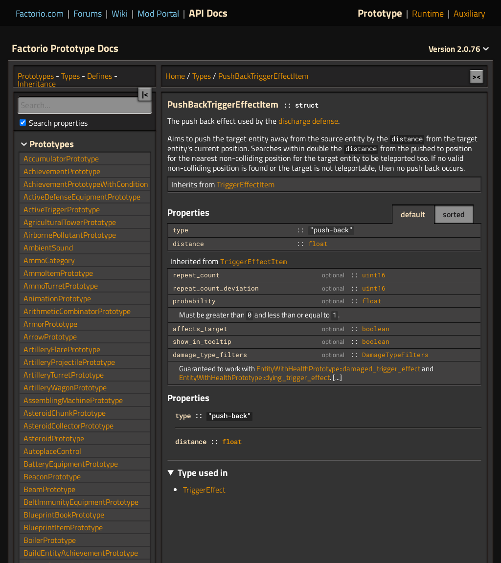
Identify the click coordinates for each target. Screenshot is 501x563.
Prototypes (36, 76)
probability (194, 300)
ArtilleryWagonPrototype (65, 387)
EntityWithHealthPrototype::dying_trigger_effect (254, 377)
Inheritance (37, 84)
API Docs (208, 13)
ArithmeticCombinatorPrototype (77, 311)
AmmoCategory (49, 260)
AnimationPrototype (57, 298)
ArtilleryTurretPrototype (63, 375)
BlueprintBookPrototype (63, 514)
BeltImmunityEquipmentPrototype (80, 502)
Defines (99, 76)
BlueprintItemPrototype (63, 527)
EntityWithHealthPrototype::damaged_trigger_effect (338, 368)
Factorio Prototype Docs (65, 48)
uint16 (374, 274)
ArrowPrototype (50, 336)
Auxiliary (469, 13)
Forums (87, 13)
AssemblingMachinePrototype (73, 400)
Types (201, 76)
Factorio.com (40, 13)
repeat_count (196, 274)
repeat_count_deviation (216, 288)
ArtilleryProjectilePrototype (69, 362)
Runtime (428, 13)
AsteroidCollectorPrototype (68, 425)
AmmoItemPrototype (58, 273)
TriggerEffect (204, 489)
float (318, 243)
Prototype (380, 13)
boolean (375, 328)
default (413, 214)
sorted (454, 214)
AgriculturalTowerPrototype (69, 222)
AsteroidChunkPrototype (64, 413)
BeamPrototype (49, 489)
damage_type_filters (210, 354)
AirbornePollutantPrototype (69, 235)
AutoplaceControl (52, 451)
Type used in (203, 472)
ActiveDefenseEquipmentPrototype (81, 197)
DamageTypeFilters (395, 354)
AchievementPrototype (61, 171)
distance (188, 243)
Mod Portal (158, 13)
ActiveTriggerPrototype (61, 209)
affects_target (200, 328)
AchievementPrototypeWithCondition (85, 184)
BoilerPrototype (49, 540)
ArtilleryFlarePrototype (61, 349)
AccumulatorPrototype (61, 158)
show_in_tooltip (202, 341)
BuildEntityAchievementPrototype (80, 553)
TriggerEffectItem (245, 184)
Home (175, 76)
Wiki (120, 13)
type (180, 229)
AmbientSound (48, 247)
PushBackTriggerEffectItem (263, 76)
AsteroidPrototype (53, 438)
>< (476, 76)
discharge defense (308, 121)
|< (145, 94)
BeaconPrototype (52, 476)
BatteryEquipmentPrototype (70, 464)
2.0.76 (459, 49)
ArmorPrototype (50, 324)
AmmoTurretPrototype (60, 286)
